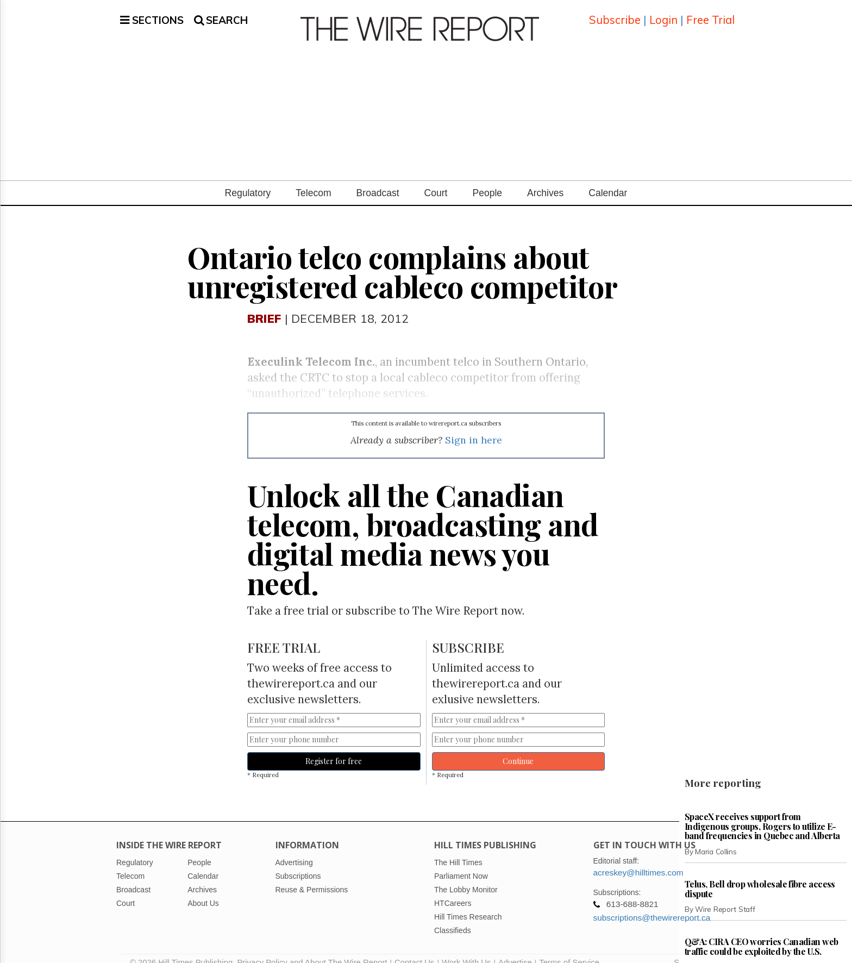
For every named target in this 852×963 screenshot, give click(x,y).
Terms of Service (569, 949)
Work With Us (466, 949)
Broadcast (377, 179)
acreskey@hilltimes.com (638, 859)
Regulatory (248, 179)
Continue (518, 748)
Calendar (607, 179)
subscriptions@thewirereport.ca (652, 904)
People (487, 179)
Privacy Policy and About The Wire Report (312, 949)
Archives (545, 179)
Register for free (333, 748)
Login (663, 13)
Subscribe (615, 13)
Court (436, 179)
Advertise (515, 949)
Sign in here (473, 427)
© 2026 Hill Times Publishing (183, 949)
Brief (264, 305)
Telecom (313, 179)
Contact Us (414, 949)
